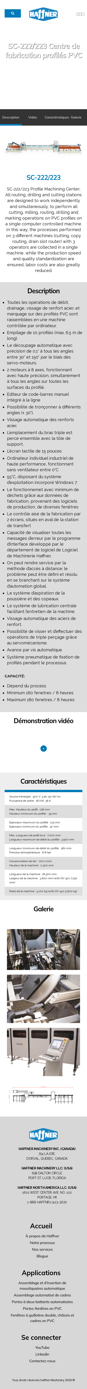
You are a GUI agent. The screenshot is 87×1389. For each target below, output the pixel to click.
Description (10, 117)
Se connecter (41, 1337)
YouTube (42, 1347)
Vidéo (32, 117)
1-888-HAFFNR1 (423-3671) (47, 1202)
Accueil (41, 1226)
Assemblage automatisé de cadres (42, 1295)
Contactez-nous (42, 1361)
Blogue (42, 1256)
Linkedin (42, 1354)
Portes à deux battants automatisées (42, 1301)
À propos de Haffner (42, 1236)
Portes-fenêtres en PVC (42, 1308)
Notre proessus (42, 1242)
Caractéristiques (55, 117)
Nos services (42, 1249)
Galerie (76, 117)
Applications (41, 1273)
